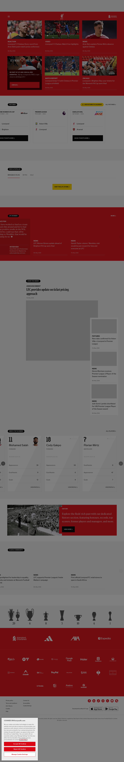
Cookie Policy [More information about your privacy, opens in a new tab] (23, 741)
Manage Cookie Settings (20, 756)
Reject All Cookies (20, 751)
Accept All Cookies (19, 746)
